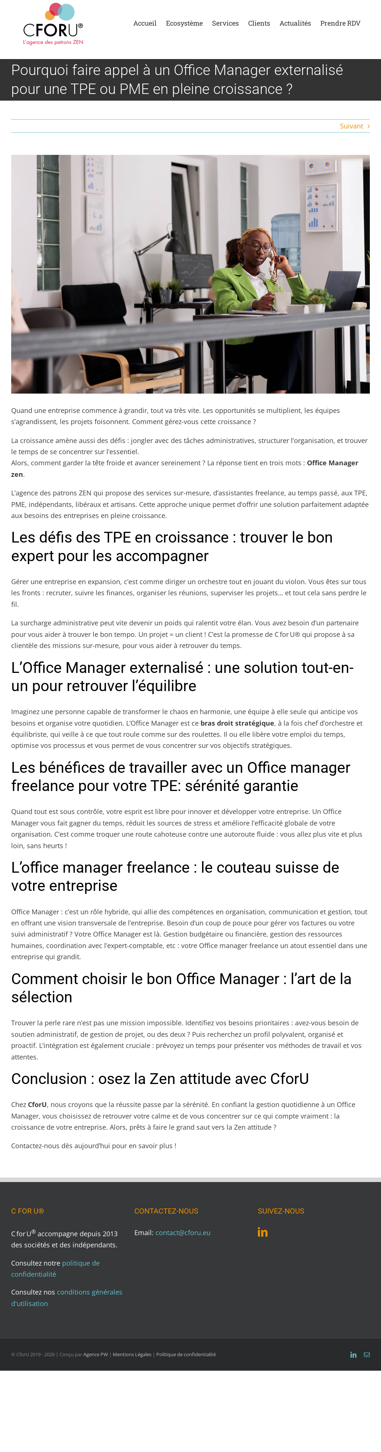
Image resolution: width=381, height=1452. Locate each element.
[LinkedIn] (263, 1232)
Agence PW (95, 1354)
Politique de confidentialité (186, 1354)
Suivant (351, 125)
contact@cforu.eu (183, 1232)
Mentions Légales (132, 1354)
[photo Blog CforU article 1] (190, 274)
